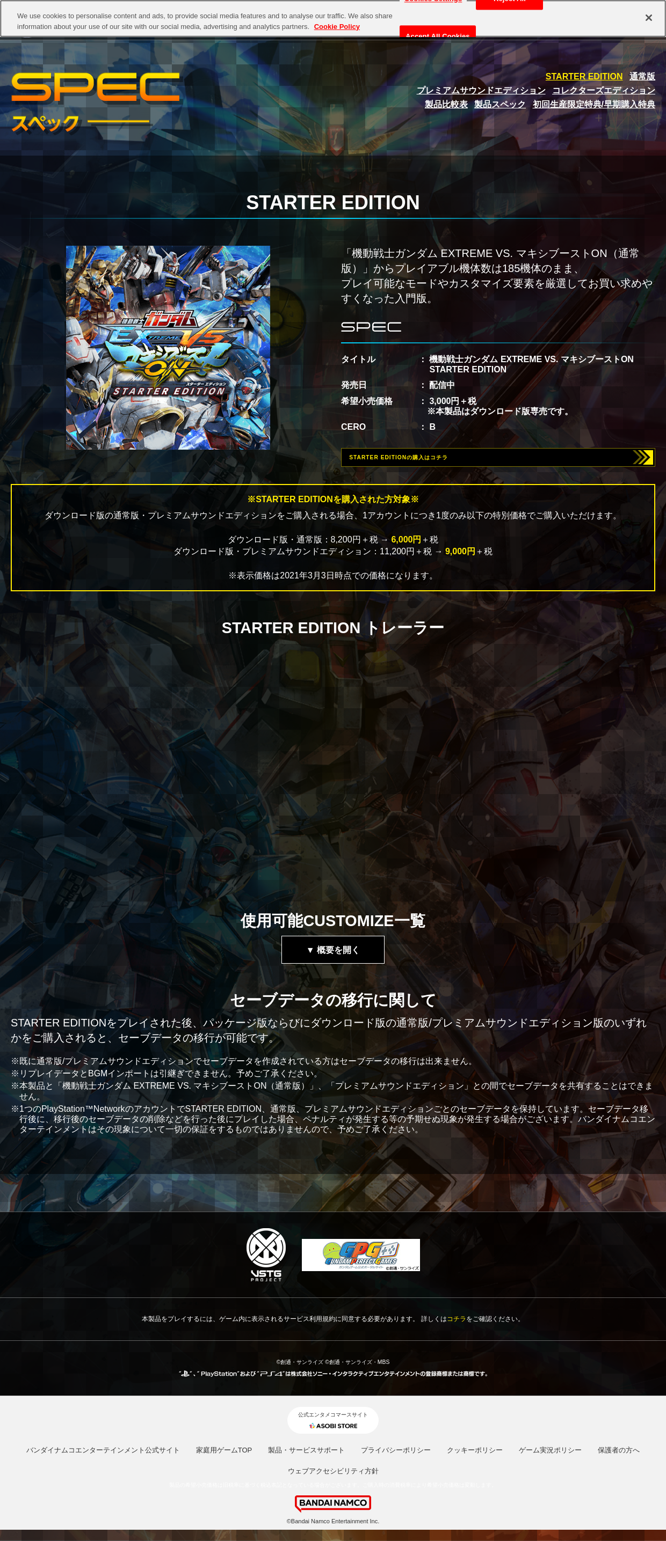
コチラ (456, 1327)
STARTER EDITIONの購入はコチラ (431, 461)
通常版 (642, 76)
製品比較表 (446, 104)
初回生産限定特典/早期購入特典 (594, 104)
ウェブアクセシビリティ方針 (333, 1479)
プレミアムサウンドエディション (481, 90)
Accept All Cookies (438, 37)
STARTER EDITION (584, 76)
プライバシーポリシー (396, 1458)
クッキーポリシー (475, 1458)
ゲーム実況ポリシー (550, 1458)
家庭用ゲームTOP (224, 1458)
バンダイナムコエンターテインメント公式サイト (103, 1458)
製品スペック (500, 104)
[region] (333, 18)
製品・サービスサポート (306, 1458)
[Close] (649, 18)
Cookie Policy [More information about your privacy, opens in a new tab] (337, 27)
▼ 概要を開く (333, 958)
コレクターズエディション (603, 90)
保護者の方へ (619, 1458)
